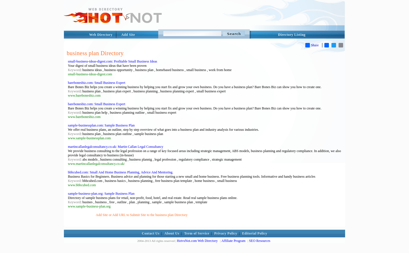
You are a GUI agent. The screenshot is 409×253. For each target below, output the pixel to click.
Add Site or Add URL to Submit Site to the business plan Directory (141, 215)
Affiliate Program (233, 241)
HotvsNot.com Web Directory (197, 241)
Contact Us (150, 233)
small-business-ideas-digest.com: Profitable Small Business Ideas (112, 61)
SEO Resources (259, 241)
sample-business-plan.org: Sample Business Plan (101, 194)
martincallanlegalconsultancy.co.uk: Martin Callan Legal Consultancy (115, 147)
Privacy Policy (225, 233)
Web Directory (100, 35)
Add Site (128, 35)
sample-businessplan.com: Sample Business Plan (101, 125)
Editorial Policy (254, 233)
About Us (171, 233)
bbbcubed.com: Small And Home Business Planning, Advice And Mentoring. (120, 172)
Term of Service (196, 233)
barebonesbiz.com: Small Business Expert (96, 83)
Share (312, 45)
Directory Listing (292, 35)
